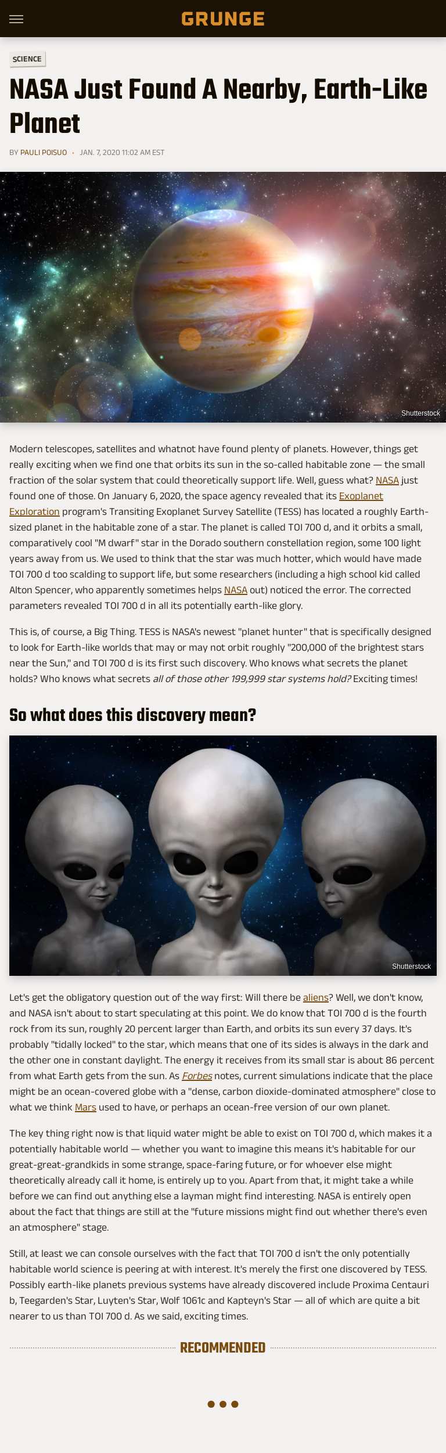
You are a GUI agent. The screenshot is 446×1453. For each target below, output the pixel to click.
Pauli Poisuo (43, 152)
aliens (316, 997)
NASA (387, 480)
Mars (85, 1107)
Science (27, 58)
